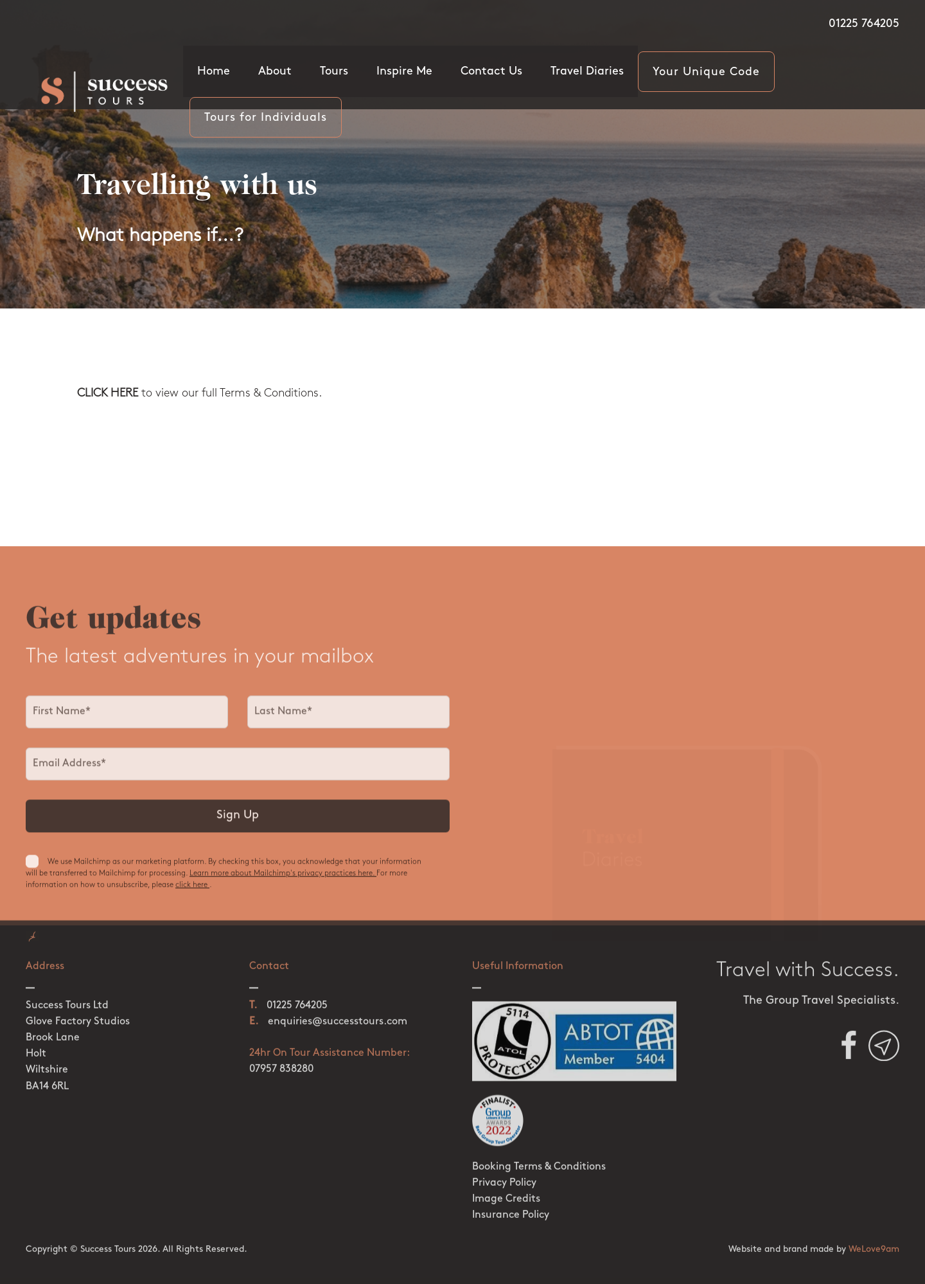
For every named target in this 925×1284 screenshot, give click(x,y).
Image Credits (506, 1189)
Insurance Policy (510, 1205)
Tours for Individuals (265, 118)
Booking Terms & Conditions (539, 1157)
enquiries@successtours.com (337, 1012)
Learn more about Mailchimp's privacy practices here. (282, 879)
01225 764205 (864, 24)
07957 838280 (281, 1060)
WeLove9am (874, 1240)
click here (192, 891)
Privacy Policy (504, 1173)
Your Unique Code (706, 72)
